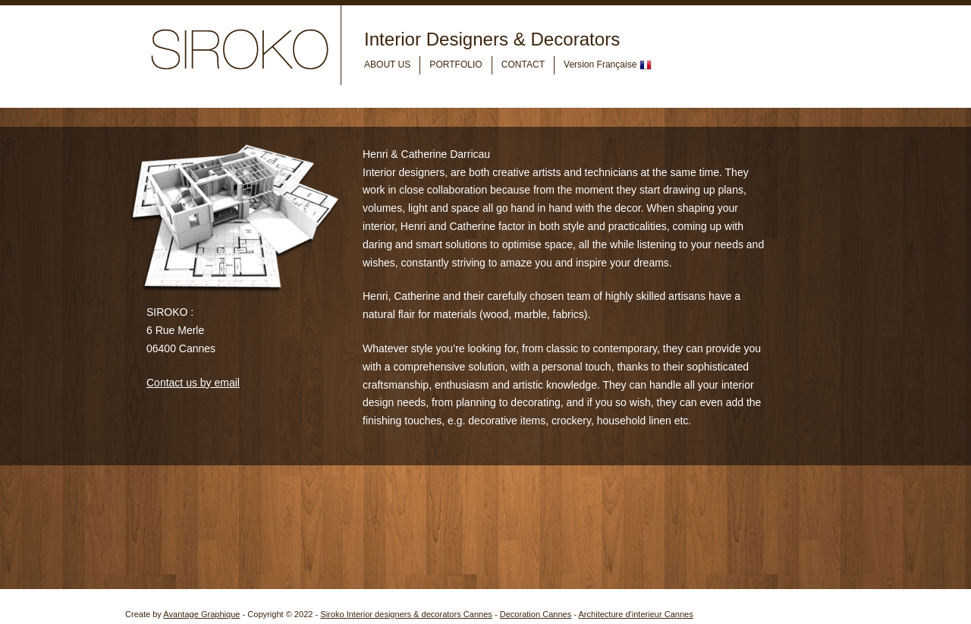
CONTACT (523, 64)
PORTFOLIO (455, 64)
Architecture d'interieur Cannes (635, 614)
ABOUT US (387, 64)
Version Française (608, 65)
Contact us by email (193, 383)
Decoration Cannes (536, 614)
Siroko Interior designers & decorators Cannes (406, 614)
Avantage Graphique (201, 614)
